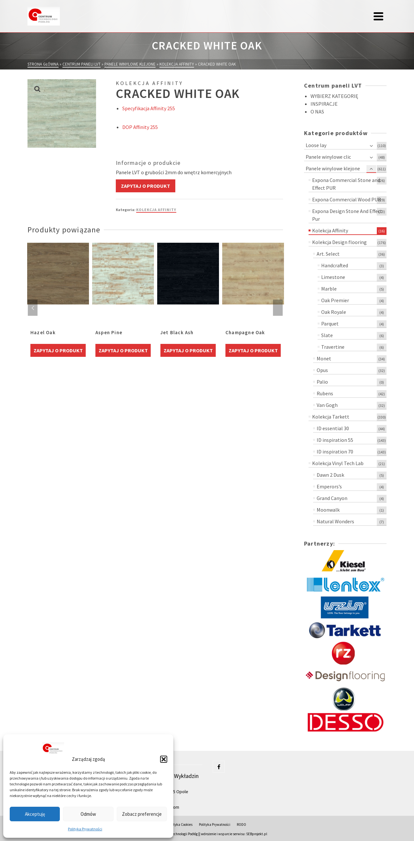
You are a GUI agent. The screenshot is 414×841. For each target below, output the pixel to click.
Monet (324, 358)
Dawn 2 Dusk (330, 475)
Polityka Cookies (180, 824)
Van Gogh (327, 405)
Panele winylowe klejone (333, 168)
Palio (322, 381)
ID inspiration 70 (335, 451)
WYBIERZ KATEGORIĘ (334, 96)
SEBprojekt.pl (256, 834)
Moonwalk (328, 509)
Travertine (332, 347)
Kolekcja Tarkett (330, 416)
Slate (327, 335)
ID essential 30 (333, 428)
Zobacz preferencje (142, 814)
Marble (329, 288)
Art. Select (328, 253)
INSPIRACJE (324, 104)
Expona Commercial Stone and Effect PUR (346, 184)
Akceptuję (35, 814)
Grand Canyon (332, 498)
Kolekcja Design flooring (339, 242)
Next (278, 308)
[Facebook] (218, 767)
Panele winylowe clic (328, 157)
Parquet (330, 323)
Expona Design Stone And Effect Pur (347, 215)
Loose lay (316, 145)
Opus (322, 370)
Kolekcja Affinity (156, 209)
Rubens (325, 393)
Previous (33, 308)
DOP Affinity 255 (140, 127)
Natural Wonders (335, 521)
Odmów (88, 814)
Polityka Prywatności (85, 828)
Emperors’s (329, 486)
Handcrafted (334, 265)
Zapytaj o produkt (145, 186)
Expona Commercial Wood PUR (346, 199)
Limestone (333, 277)
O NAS (317, 111)
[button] (163, 759)
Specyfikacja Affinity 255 (148, 108)
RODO (241, 824)
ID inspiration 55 (335, 440)
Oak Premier (335, 300)
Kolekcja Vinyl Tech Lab (338, 463)
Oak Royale (333, 312)
